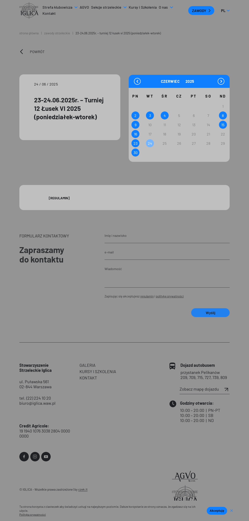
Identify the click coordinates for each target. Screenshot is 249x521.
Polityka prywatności (32, 514)
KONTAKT (88, 377)
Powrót (37, 51)
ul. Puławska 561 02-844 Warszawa (35, 384)
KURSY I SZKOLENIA (97, 371)
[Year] (190, 81)
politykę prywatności (170, 296)
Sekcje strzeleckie (106, 7)
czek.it (82, 489)
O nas (163, 7)
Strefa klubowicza (57, 7)
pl (225, 10)
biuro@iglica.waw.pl (37, 403)
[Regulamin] (59, 198)
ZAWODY (199, 10)
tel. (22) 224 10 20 (35, 397)
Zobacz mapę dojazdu (205, 389)
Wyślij (210, 312)
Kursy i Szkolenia (143, 7)
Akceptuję (217, 510)
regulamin (147, 296)
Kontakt (49, 13)
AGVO (84, 7)
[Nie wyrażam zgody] (231, 510)
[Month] (172, 81)
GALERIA (87, 365)
